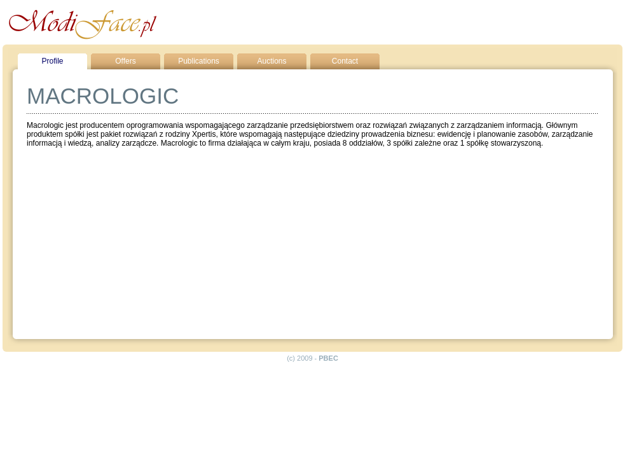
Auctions (271, 61)
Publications (198, 61)
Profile (52, 61)
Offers (125, 61)
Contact (345, 61)
